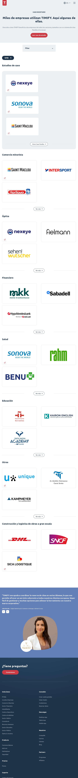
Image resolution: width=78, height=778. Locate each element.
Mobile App (42, 676)
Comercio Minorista (8, 656)
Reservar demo (43, 659)
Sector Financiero (7, 659)
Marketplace (6, 704)
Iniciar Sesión (43, 652)
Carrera (41, 691)
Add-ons (4, 701)
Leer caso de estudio (39, 35)
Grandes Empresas (7, 652)
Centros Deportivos (8, 665)
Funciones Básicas (7, 698)
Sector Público (6, 683)
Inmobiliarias (6, 662)
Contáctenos (10, 625)
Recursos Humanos (8, 677)
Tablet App (42, 673)
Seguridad (5, 707)
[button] (3, 564)
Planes (4, 718)
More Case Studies (38, 97)
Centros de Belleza (7, 668)
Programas (42, 710)
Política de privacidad (32, 772)
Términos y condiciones (17, 772)
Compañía (42, 688)
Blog (40, 697)
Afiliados (42, 713)
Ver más (38, 162)
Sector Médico (6, 671)
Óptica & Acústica (7, 686)
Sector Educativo (7, 680)
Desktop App (43, 670)
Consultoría (5, 674)
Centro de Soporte (7, 730)
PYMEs (4, 649)
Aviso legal (5, 772)
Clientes (41, 694)
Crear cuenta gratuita (45, 649)
